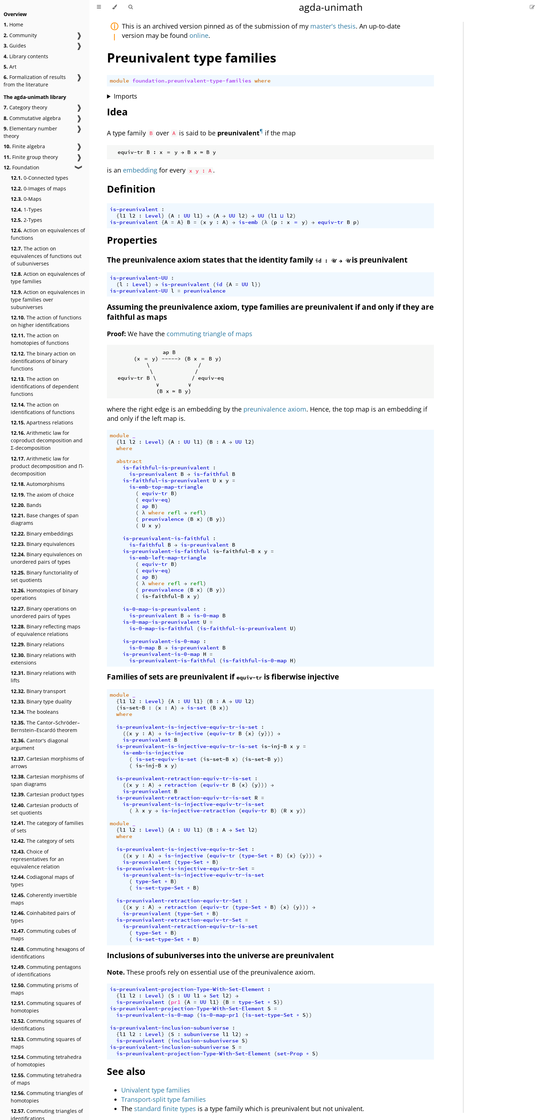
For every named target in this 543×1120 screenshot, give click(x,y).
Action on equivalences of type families (48, 277)
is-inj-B (274, 746)
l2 (132, 216)
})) (269, 733)
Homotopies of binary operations (44, 594)
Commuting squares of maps (46, 1043)
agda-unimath (331, 7)
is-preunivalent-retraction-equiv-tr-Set (179, 900)
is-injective (183, 733)
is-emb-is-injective (153, 753)
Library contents (26, 56)
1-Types (26, 209)
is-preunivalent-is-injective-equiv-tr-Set (182, 849)
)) (222, 519)
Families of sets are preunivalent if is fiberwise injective (223, 677)
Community (20, 35)
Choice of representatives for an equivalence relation (37, 859)
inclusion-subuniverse (204, 1040)
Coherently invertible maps (44, 899)
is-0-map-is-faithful (161, 628)
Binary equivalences (43, 544)
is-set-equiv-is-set (166, 759)
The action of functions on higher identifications (46, 321)
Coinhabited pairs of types (43, 917)
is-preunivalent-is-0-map (161, 641)
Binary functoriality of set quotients (44, 576)
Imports (125, 96)
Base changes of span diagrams (45, 519)
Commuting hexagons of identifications (48, 953)
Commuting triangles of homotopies (47, 1097)
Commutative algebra (32, 118)
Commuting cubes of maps (43, 934)
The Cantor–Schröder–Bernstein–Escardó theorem (45, 726)
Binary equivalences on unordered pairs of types (46, 558)
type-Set (254, 855)
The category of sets (42, 840)
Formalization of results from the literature (35, 81)
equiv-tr (331, 222)
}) (258, 284)
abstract (129, 461)
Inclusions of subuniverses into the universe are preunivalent (220, 955)
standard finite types (165, 1108)
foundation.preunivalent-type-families (191, 81)
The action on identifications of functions (43, 408)
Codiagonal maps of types (42, 880)
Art (10, 66)
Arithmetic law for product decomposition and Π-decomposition (47, 466)
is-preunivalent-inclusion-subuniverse (169, 1028)
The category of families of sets (47, 827)
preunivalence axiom (274, 409)
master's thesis (333, 26)
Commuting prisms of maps (44, 989)
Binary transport (38, 691)
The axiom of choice (42, 494)
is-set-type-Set (159, 888)
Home (13, 24)
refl (174, 512)
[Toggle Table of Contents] (99, 7)
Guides (15, 45)
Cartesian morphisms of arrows (47, 762)
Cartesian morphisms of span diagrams (47, 780)
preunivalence (205, 291)
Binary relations (37, 644)
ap (145, 506)
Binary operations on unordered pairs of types (43, 612)
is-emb (248, 222)
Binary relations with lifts (43, 676)
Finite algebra (24, 146)
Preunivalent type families (191, 57)
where (263, 81)
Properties (132, 240)
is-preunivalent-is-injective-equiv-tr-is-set (187, 727)
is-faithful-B (234, 551)
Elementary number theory (30, 132)
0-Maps (26, 198)
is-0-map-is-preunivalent (161, 609)
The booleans (35, 711)
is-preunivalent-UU (139, 278)
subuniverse (201, 1034)
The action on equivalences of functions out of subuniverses (46, 256)
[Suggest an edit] (532, 7)
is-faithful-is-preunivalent (166, 467)
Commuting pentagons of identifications (46, 971)
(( (126, 733)
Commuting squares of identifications (46, 1024)
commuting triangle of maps (209, 333)
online (198, 35)
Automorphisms (38, 484)
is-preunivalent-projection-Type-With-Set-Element (187, 989)
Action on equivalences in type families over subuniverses (48, 299)
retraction (180, 785)
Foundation (21, 167)
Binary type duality (41, 701)
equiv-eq (155, 500)
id (219, 284)
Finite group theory (31, 157)
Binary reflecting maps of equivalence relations (45, 630)
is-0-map (206, 615)
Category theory (25, 107)
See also (126, 1071)
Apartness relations (42, 422)
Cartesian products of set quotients (44, 809)
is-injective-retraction (198, 810)
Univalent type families (155, 1090)
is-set (196, 708)
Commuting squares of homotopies (46, 1007)
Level (153, 216)
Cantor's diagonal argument (39, 744)
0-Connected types (39, 177)
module (119, 81)
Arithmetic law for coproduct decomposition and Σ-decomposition (47, 440)
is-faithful (211, 474)
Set (240, 830)
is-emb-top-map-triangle (166, 487)
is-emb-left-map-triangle (167, 557)
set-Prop (290, 1053)
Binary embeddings (42, 533)
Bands (26, 505)
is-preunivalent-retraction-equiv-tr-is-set (183, 778)
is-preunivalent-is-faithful (166, 538)
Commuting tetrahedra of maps (46, 1079)
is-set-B (132, 708)
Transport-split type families (163, 1099)
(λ (264, 222)
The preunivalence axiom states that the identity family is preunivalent (257, 260)
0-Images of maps (38, 188)
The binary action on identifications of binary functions (43, 361)
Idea (117, 111)
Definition (131, 188)
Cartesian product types (47, 794)
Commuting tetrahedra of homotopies (46, 1061)
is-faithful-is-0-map (254, 660)
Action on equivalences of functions (48, 234)
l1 (122, 216)
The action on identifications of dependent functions (45, 386)
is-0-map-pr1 (219, 1015)
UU (187, 216)
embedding (140, 170)
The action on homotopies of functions (40, 339)
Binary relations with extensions (43, 659)
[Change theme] (115, 7)
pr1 (176, 1002)
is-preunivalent (134, 209)
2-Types (26, 219)
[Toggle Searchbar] (130, 7)
